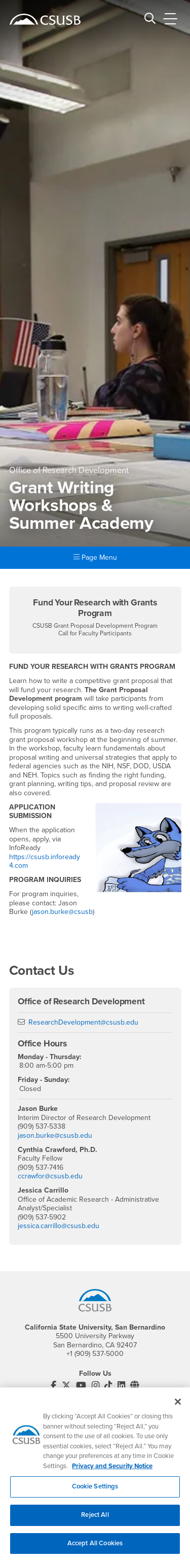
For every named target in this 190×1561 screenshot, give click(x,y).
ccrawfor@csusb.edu (50, 1176)
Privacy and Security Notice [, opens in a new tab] (112, 1471)
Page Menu (95, 557)
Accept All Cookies (95, 1548)
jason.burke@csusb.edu (55, 1135)
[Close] (178, 1407)
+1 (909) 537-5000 (95, 1353)
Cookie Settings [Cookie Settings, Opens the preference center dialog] (95, 1492)
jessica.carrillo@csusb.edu (58, 1225)
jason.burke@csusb (62, 911)
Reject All (94, 1520)
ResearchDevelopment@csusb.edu (83, 1022)
